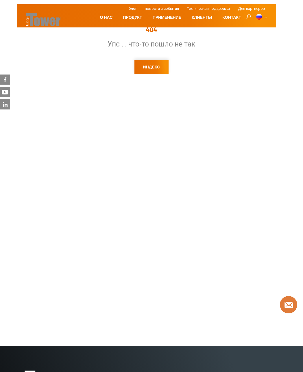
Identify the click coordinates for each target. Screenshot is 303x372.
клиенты (202, 17)
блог (133, 8)
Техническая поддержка (208, 8)
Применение (167, 17)
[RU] (261, 17)
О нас (106, 17)
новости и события (162, 8)
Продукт (132, 17)
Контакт (231, 17)
